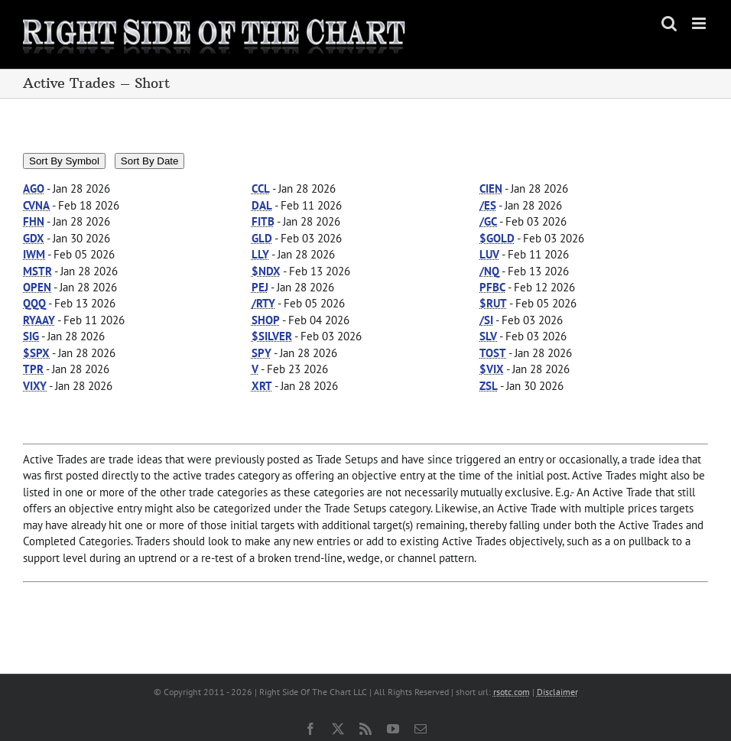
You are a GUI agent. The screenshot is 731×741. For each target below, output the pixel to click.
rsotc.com (511, 691)
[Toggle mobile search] (669, 23)
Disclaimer (557, 691)
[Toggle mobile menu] (700, 23)
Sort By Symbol (64, 161)
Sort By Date (150, 161)
